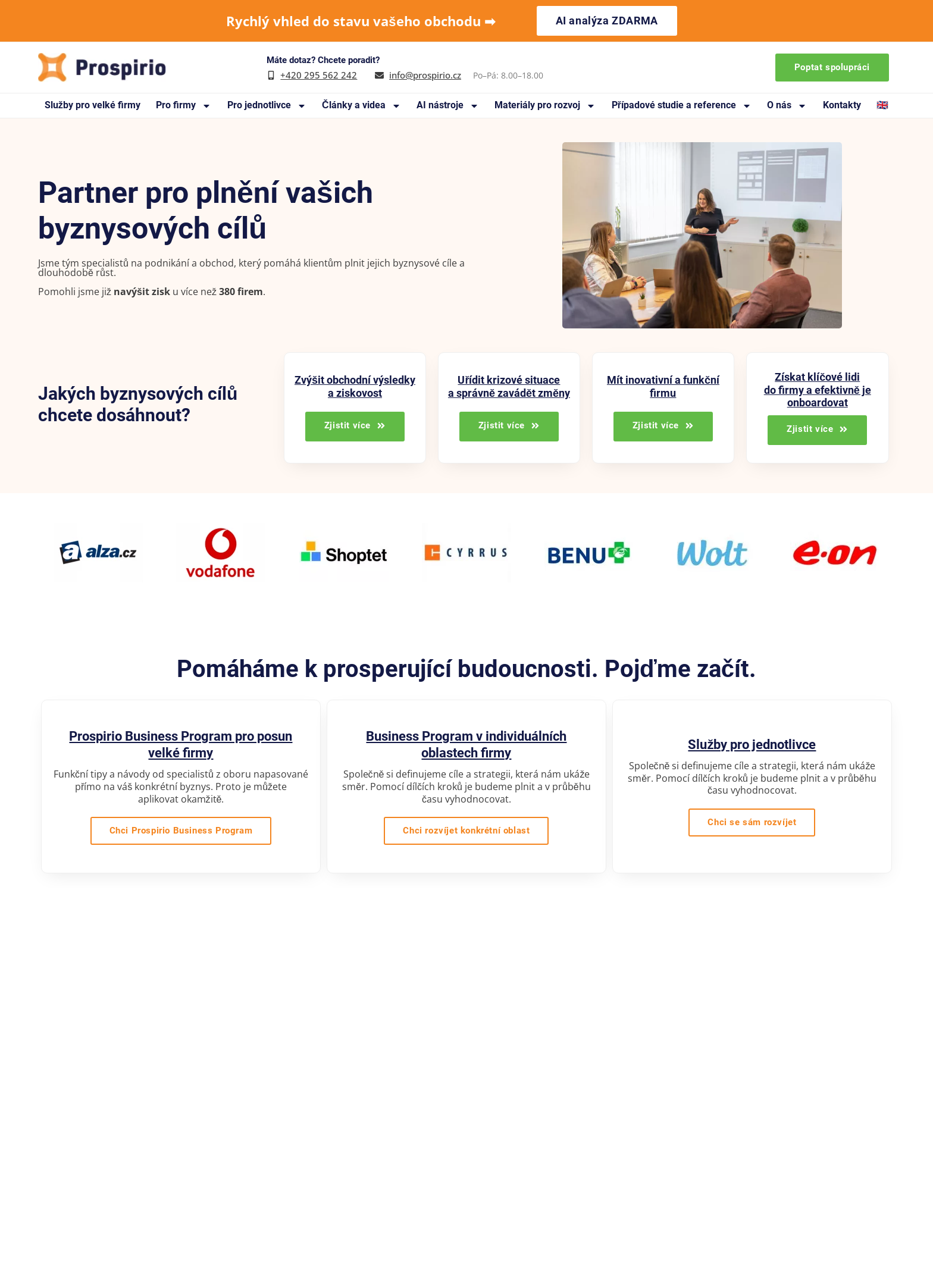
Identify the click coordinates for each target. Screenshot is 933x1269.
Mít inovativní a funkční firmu (663, 386)
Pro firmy (183, 105)
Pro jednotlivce (266, 105)
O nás (787, 105)
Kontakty (842, 105)
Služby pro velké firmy (92, 105)
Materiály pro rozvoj (545, 105)
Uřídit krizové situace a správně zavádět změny (509, 386)
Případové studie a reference (682, 105)
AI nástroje (448, 105)
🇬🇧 (882, 105)
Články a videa (361, 105)
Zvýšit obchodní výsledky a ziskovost (355, 386)
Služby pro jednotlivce (752, 744)
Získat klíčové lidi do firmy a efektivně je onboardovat (817, 390)
